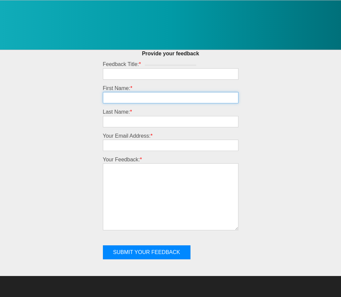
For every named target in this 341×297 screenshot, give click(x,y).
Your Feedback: (122, 159)
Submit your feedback (146, 252)
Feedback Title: (122, 64)
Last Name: (117, 112)
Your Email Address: (128, 136)
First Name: (118, 88)
